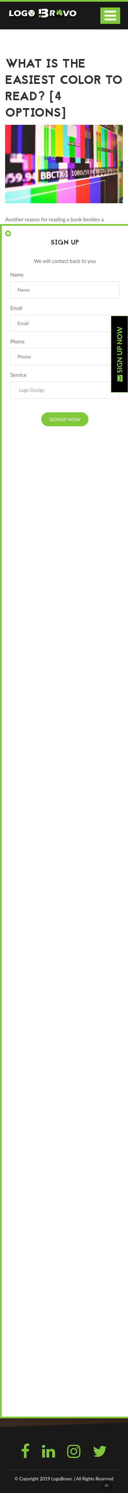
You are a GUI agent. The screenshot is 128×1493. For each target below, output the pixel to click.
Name (17, 274)
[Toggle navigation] (110, 16)
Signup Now (65, 419)
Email (16, 308)
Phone (17, 341)
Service (18, 375)
